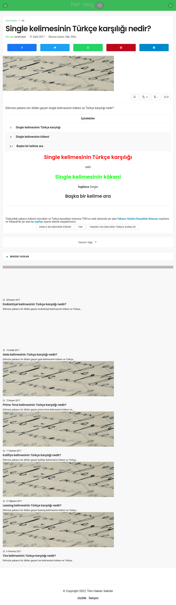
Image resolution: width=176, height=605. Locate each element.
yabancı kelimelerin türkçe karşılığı (113, 227)
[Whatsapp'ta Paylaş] (88, 47)
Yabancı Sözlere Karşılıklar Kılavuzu (137, 218)
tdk (80, 227)
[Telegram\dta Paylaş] (154, 47)
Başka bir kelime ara (26, 146)
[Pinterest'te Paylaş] (121, 47)
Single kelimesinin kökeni (29, 137)
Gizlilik (81, 598)
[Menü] (5, 5)
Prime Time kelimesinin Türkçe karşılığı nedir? (34, 405)
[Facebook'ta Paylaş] (22, 47)
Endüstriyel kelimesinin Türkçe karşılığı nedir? (34, 304)
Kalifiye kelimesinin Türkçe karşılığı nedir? (32, 455)
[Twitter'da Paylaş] (55, 47)
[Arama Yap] (170, 5)
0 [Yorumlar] (166, 97)
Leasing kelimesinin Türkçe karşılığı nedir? (32, 505)
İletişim (94, 598)
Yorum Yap (85, 242)
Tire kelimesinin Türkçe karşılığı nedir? (29, 556)
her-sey (9, 36)
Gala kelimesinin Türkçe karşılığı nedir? (30, 354)
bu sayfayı (37, 221)
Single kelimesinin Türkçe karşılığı (35, 127)
